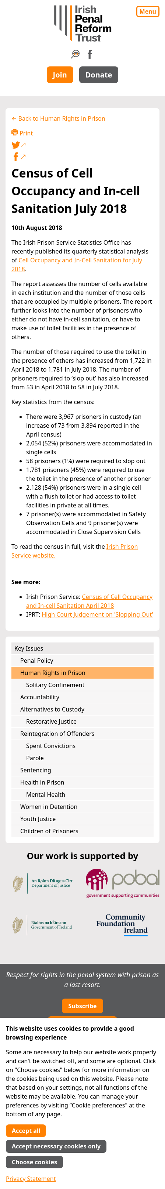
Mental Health (45, 794)
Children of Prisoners (49, 831)
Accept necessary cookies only (56, 1146)
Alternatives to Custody (52, 709)
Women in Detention (48, 807)
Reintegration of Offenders (57, 734)
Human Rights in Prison (52, 673)
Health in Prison (42, 782)
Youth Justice (38, 819)
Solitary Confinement (55, 685)
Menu (148, 11)
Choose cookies (34, 1162)
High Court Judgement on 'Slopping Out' (97, 614)
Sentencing (35, 770)
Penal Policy (36, 660)
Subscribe (82, 1006)
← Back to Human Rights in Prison (58, 118)
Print (22, 133)
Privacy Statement (31, 1179)
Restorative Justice (51, 721)
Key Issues (28, 648)
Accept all (26, 1131)
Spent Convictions (51, 746)
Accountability (39, 697)
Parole (35, 758)
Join (60, 75)
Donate (98, 75)
